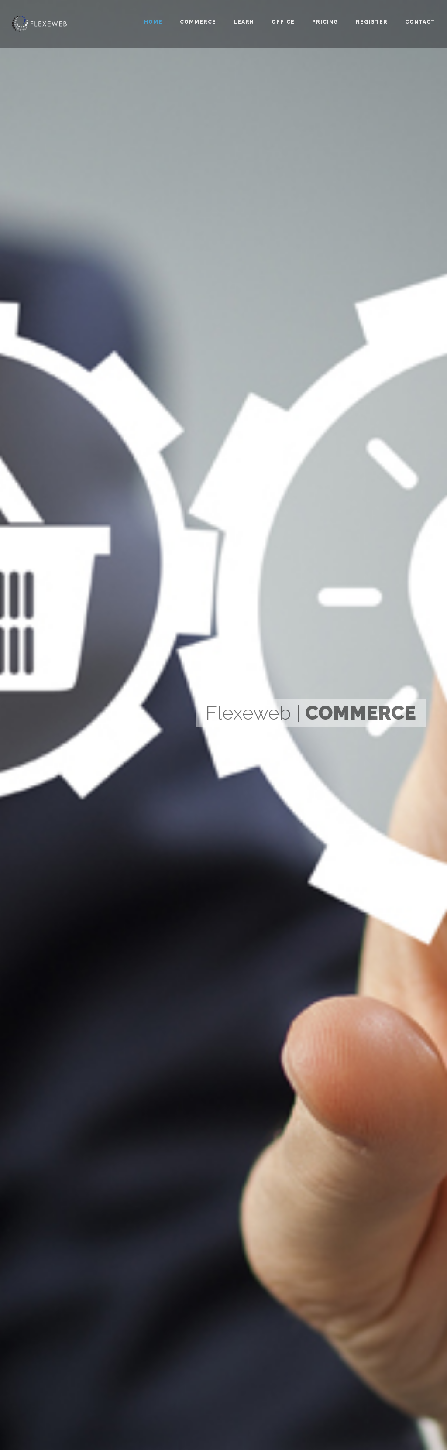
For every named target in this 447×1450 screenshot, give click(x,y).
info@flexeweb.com (61, 1362)
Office (283, 22)
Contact (420, 22)
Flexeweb (186, 1264)
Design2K (43, 1330)
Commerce (198, 22)
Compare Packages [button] (78, 841)
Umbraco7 (187, 1302)
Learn (244, 22)
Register (372, 22)
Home (153, 22)
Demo (263, 1283)
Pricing (325, 22)
